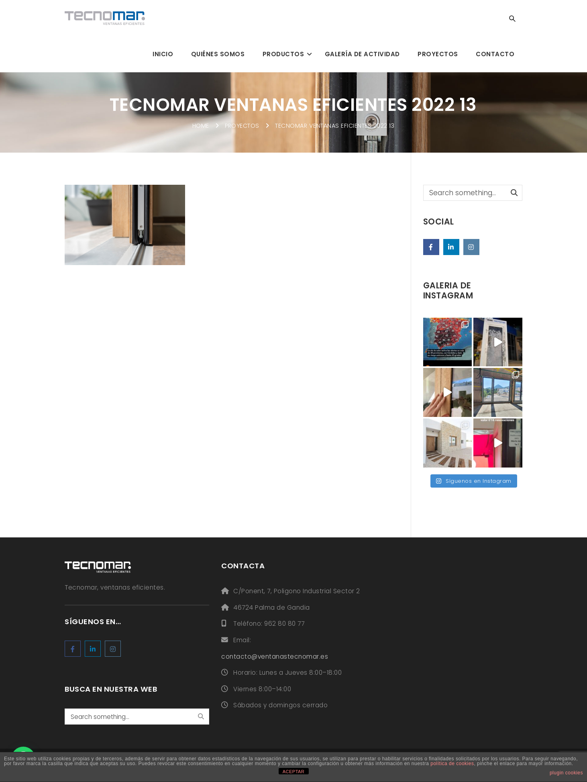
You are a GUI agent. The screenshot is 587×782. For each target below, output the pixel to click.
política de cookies (452, 763)
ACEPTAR (294, 771)
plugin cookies (566, 773)
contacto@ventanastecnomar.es (274, 656)
